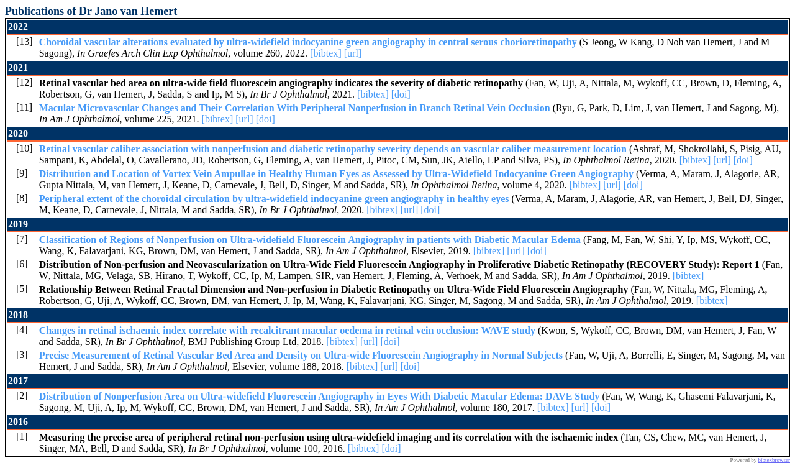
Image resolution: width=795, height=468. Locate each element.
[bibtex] (326, 53)
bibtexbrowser (774, 460)
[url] (352, 53)
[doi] (401, 94)
